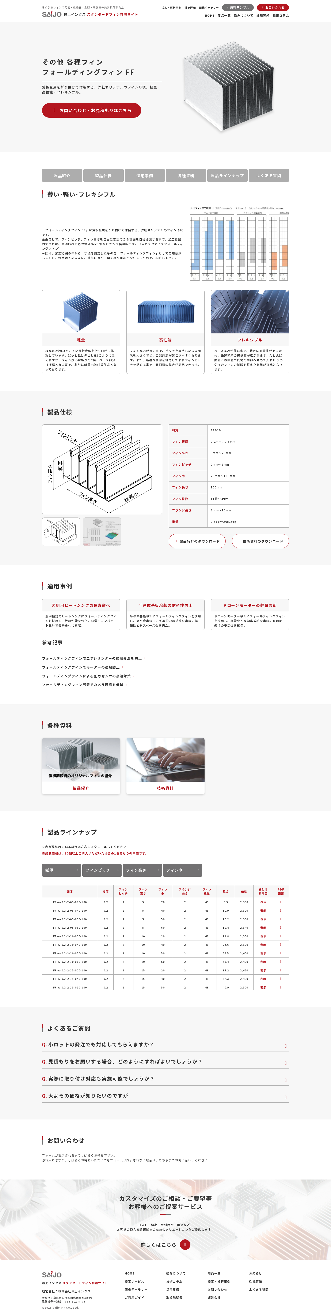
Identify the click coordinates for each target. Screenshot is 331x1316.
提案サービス (134, 1281)
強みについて (243, 15)
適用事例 (144, 175)
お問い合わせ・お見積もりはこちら (92, 110)
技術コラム (281, 15)
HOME (210, 15)
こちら (163, 1160)
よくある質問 (268, 175)
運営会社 (214, 1297)
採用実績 (263, 15)
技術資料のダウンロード (260, 541)
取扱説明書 (174, 1297)
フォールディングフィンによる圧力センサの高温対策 (88, 675)
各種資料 (186, 175)
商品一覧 (224, 15)
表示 (263, 902)
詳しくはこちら (165, 1244)
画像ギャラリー (209, 7)
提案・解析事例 (172, 7)
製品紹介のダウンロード (197, 541)
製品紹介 (62, 175)
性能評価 (190, 7)
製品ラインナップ (227, 175)
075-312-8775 (75, 1301)
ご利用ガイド (134, 1297)
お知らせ (255, 1273)
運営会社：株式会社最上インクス (66, 1291)
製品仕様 (103, 175)
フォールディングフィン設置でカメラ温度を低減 (85, 684)
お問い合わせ (217, 1289)
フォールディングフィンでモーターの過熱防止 (83, 667)
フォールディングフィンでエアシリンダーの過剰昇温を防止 (94, 658)
